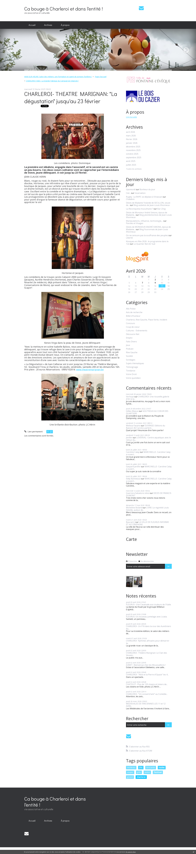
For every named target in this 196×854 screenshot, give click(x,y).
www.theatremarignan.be (90, 369)
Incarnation (140, 193)
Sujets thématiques (135, 363)
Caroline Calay (132, 452)
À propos (65, 24)
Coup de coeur (133, 327)
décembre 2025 (133, 146)
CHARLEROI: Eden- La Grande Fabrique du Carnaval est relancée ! (52, 81)
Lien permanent (33, 431)
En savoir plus (131, 852)
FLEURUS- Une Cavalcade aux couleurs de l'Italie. (148, 604)
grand (130, 777)
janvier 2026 (131, 143)
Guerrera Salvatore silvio (137, 493)
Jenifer (129, 437)
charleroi (141, 777)
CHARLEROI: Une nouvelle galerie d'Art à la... (147, 397)
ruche (161, 767)
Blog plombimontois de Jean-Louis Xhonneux (149, 216)
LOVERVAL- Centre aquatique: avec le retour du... (148, 438)
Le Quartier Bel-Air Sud (144, 244)
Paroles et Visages (134, 223)
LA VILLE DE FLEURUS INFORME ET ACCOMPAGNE (147, 523)
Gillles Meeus (132, 411)
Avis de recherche (134, 312)
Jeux (128, 345)
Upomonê (130, 189)
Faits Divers (131, 341)
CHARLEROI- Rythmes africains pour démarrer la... (147, 641)
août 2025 (130, 161)
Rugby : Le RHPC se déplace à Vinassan (144, 196)
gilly (139, 772)
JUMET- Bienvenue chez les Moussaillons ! (146, 665)
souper (130, 772)
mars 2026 (131, 135)
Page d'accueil (100, 76)
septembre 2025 (133, 157)
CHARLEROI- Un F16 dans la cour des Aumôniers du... (148, 627)
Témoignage (132, 367)
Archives (48, 24)
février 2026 (131, 139)
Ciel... (128, 193)
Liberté (129, 237)
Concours (130, 323)
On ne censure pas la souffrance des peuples (147, 235)
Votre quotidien (133, 378)
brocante (150, 767)
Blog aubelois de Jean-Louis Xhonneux (152, 205)
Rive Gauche (131, 352)
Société (129, 356)
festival (158, 772)
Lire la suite (131, 117)
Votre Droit (131, 374)
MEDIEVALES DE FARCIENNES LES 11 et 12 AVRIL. (146, 704)
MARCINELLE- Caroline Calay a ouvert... (148, 453)
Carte (131, 539)
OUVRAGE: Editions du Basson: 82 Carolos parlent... (145, 426)
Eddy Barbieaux (133, 478)
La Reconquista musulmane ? (139, 208)
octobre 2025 (132, 154)
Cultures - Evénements (136, 330)
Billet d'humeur (133, 316)
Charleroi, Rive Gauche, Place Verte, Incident (146, 320)
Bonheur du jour (147, 189)
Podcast (129, 349)
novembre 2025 (133, 150)
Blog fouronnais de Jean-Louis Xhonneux (147, 230)
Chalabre (130, 199)
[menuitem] (32, 25)
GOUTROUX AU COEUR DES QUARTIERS (147, 412)
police (147, 772)
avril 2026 (130, 132)
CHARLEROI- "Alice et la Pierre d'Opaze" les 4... (147, 674)
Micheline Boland (134, 507)
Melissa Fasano (133, 425)
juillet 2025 (131, 165)
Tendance (130, 370)
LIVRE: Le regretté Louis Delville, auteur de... (147, 508)
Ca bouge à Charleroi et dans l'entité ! (63, 8)
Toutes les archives (134, 169)
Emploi (129, 338)
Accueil (32, 24)
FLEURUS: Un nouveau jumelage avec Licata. (146, 616)
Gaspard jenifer (133, 466)
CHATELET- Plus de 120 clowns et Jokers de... (147, 684)
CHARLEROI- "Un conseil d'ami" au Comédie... (147, 694)
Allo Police (131, 309)
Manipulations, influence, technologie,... (144, 221)
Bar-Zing (161, 208)
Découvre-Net (132, 334)
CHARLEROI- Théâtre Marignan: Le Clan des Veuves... (146, 654)
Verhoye (130, 396)
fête (140, 767)
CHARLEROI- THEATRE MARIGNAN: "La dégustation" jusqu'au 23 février (70, 97)
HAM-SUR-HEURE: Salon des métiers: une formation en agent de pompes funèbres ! (58, 76)
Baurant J (130, 522)
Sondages (130, 360)
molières (131, 767)
